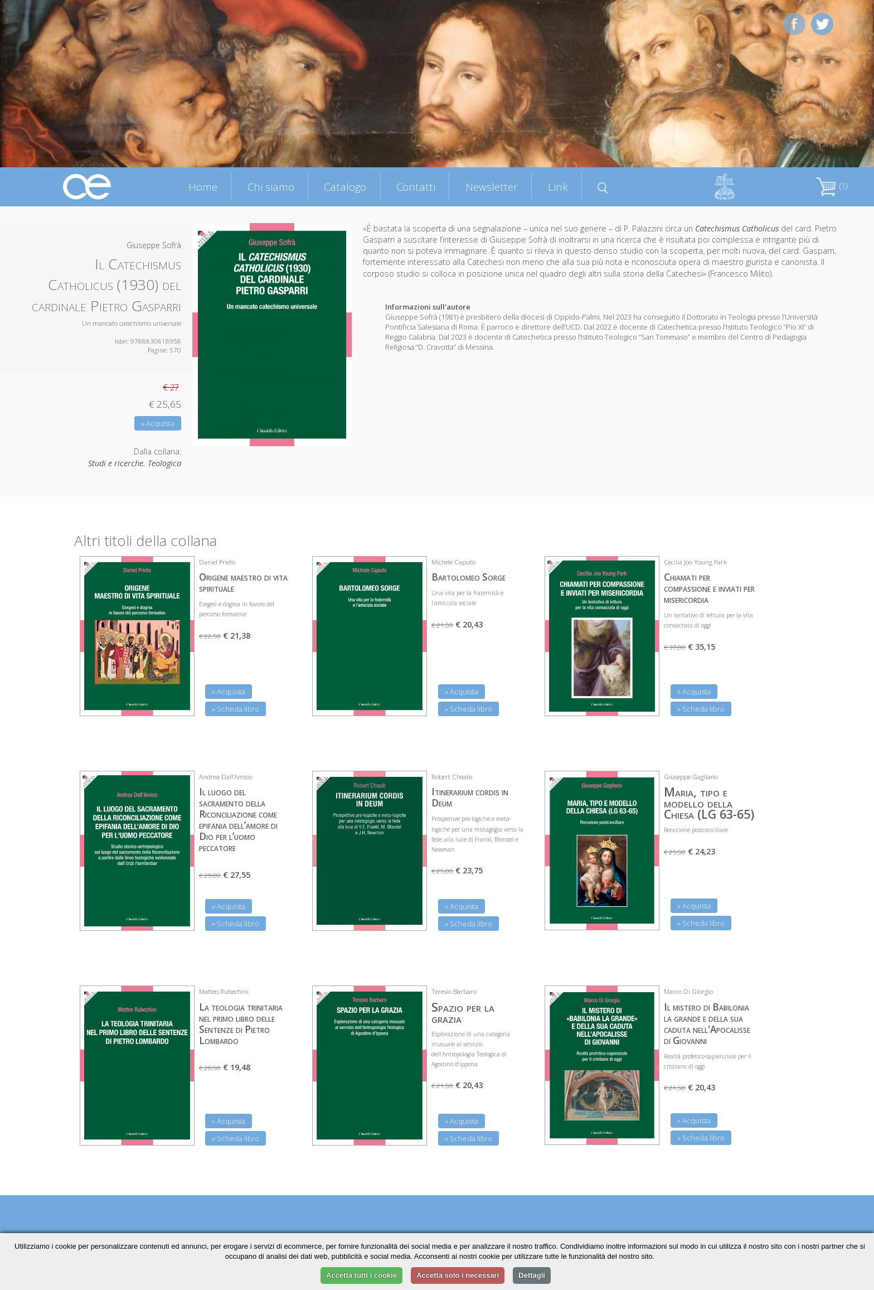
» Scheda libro (235, 709)
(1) (831, 186)
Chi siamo (270, 187)
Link (558, 187)
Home (202, 187)
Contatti (415, 187)
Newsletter (491, 187)
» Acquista (157, 423)
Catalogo (345, 187)
